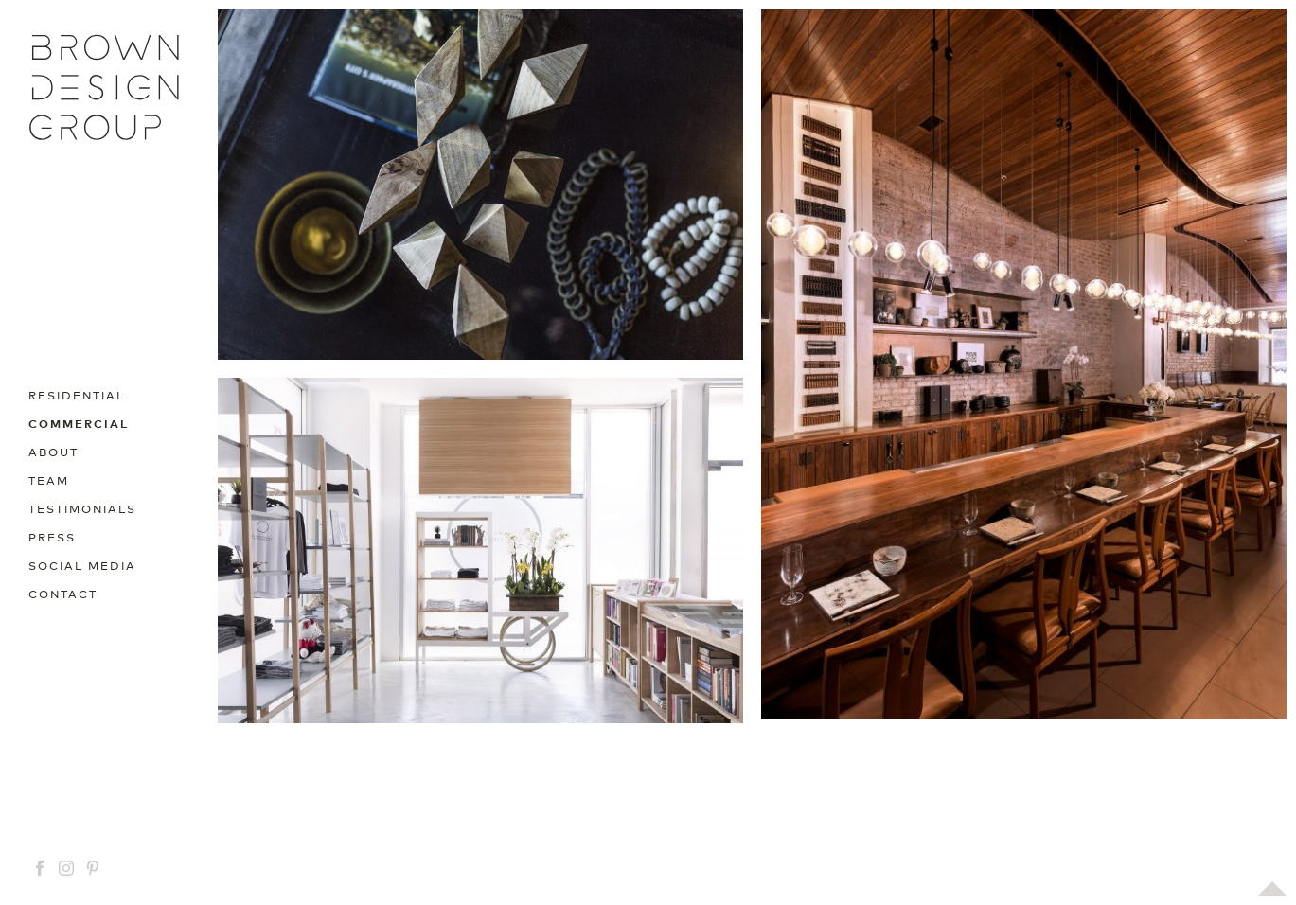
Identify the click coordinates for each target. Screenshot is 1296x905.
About (53, 451)
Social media (82, 565)
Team (48, 479)
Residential (76, 394)
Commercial (78, 423)
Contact (63, 593)
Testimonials (82, 508)
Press (52, 536)
